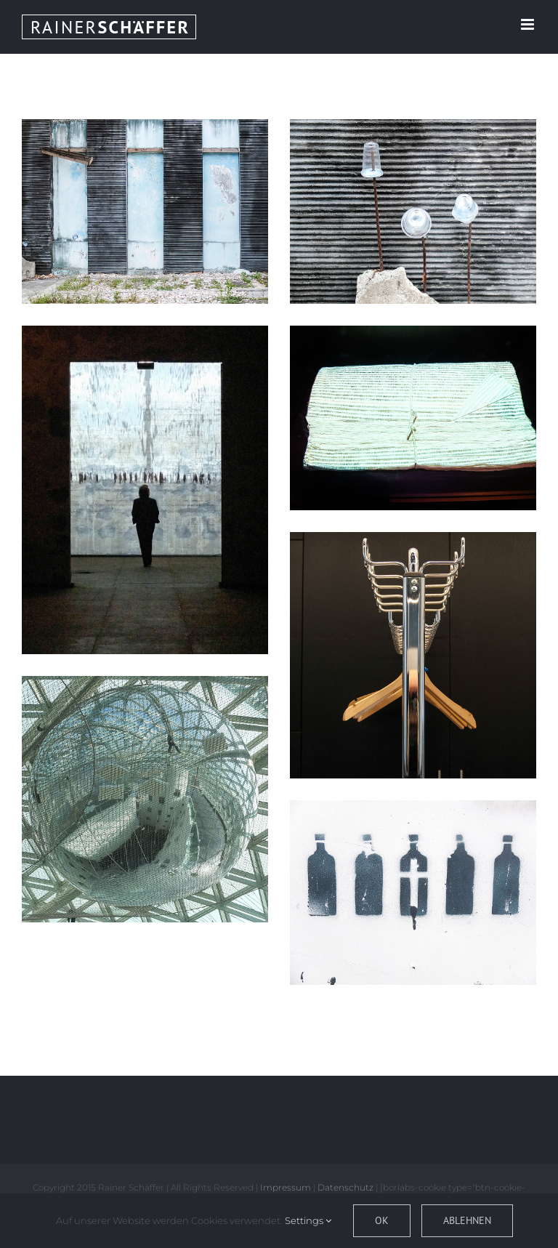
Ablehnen (467, 1220)
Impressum (285, 1187)
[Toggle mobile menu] (528, 24)
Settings (308, 1220)
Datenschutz (345, 1187)
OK (382, 1220)
